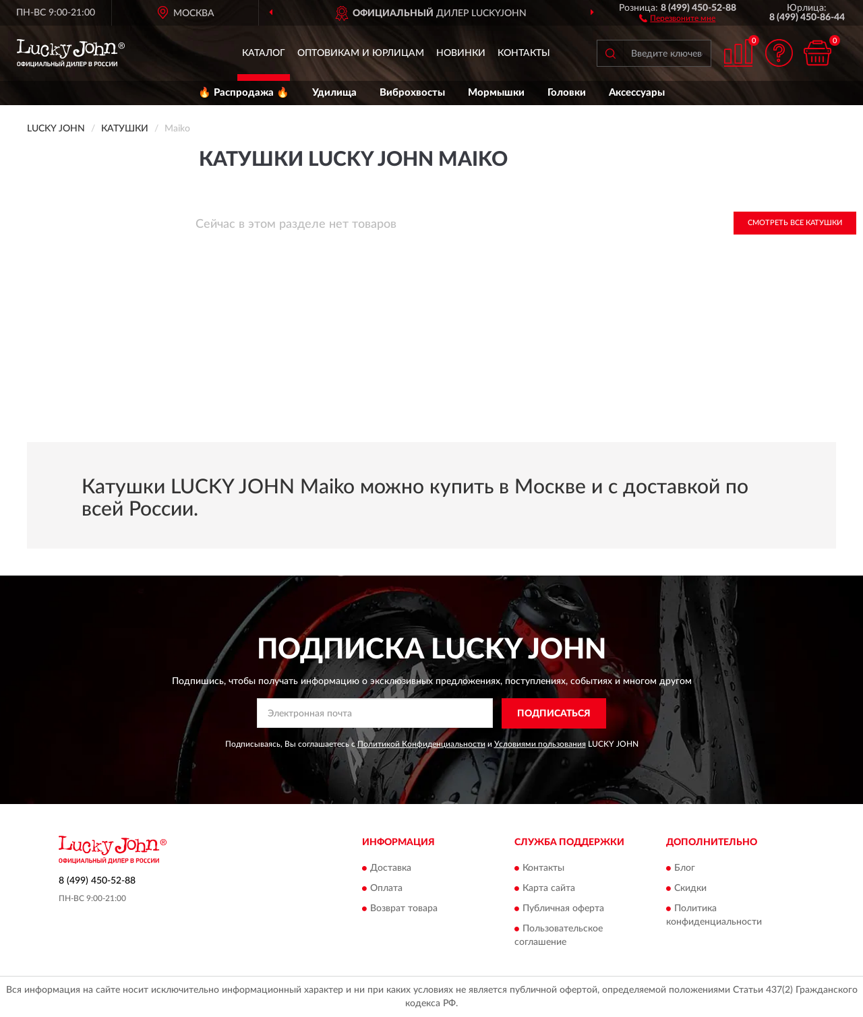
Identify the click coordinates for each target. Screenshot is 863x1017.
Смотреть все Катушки (795, 222)
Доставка (390, 868)
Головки (566, 93)
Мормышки (496, 93)
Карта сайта (549, 889)
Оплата (386, 889)
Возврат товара (404, 909)
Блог (684, 868)
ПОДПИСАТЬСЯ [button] (554, 713)
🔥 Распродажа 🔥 (243, 93)
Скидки (690, 889)
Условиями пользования (540, 744)
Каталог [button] (263, 53)
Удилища (334, 93)
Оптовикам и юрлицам (360, 53)
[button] (677, 17)
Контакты (524, 53)
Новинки (460, 53)
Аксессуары (637, 93)
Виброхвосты (412, 93)
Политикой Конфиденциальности (421, 744)
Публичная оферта (563, 909)
